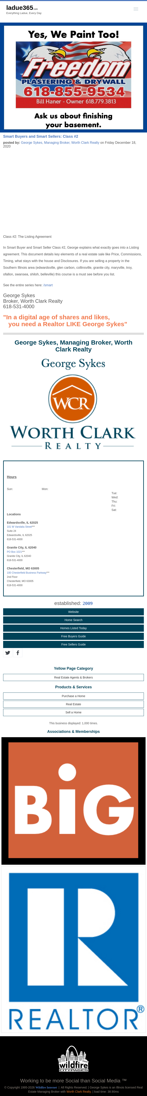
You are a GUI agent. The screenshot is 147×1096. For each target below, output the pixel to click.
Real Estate (73, 704)
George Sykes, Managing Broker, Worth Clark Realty (60, 142)
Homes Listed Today (73, 628)
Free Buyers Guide (73, 636)
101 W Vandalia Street (19, 526)
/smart (48, 285)
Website (73, 612)
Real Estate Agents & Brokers (73, 677)
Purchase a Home (73, 696)
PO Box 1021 (14, 551)
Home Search (73, 620)
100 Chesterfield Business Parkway (26, 572)
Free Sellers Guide (73, 644)
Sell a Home (73, 712)
